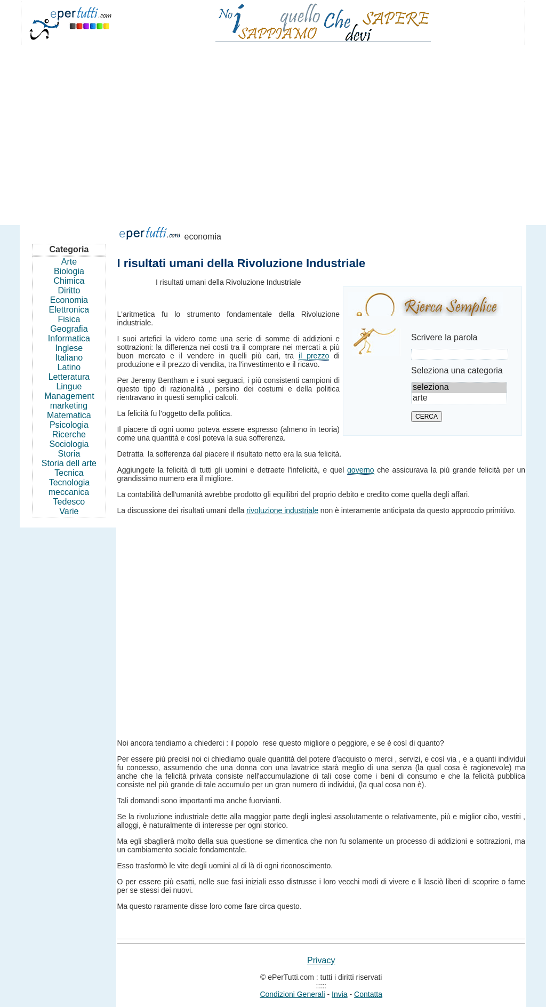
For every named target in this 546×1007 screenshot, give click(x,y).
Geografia (68, 328)
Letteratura (69, 376)
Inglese (69, 348)
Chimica (69, 280)
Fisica (69, 319)
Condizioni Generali (292, 994)
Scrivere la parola (444, 337)
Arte (69, 261)
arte (459, 398)
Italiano (69, 357)
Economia (69, 300)
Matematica (69, 415)
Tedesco (69, 501)
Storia (69, 453)
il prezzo (314, 355)
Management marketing (69, 400)
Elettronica (69, 309)
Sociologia (69, 444)
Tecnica (68, 472)
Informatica (69, 338)
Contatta (368, 994)
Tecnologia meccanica (69, 487)
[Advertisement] (273, 130)
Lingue (69, 386)
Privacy (321, 960)
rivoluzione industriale (282, 510)
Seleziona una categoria (457, 370)
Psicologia (69, 424)
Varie (68, 511)
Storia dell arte (69, 463)
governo (360, 470)
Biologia (69, 271)
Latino (69, 367)
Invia (340, 994)
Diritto (69, 290)
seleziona (459, 387)
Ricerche (69, 434)
